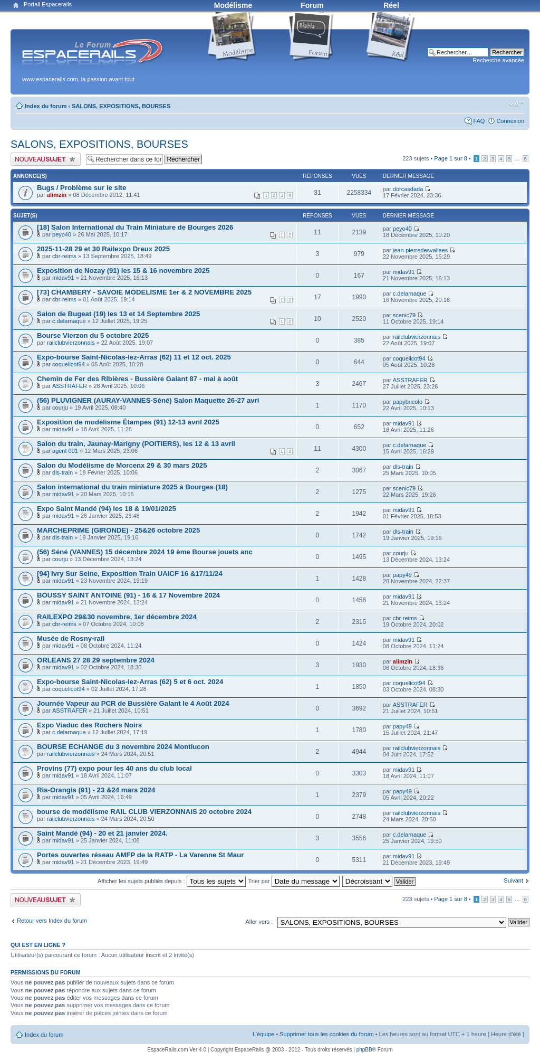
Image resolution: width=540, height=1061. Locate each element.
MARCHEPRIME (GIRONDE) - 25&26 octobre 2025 (118, 530)
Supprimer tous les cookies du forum (326, 1034)
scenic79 (404, 315)
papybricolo (407, 402)
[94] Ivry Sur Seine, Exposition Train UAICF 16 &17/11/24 (130, 573)
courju (60, 407)
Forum (312, 5)
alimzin (56, 195)
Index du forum (45, 106)
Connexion (510, 121)
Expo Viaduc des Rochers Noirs (89, 725)
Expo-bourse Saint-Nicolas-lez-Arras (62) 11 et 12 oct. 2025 (134, 357)
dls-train (62, 472)
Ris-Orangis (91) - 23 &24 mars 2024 (96, 790)
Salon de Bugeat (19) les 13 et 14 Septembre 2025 (118, 314)
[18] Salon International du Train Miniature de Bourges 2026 (135, 227)
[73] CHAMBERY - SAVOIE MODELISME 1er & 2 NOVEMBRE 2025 (144, 292)
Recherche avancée (498, 60)
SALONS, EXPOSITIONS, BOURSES (121, 106)
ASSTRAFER (69, 386)
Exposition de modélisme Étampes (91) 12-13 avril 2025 (128, 422)
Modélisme (233, 5)
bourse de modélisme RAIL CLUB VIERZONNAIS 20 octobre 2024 (144, 812)
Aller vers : (259, 921)
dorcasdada (408, 189)
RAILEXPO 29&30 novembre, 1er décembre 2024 (117, 617)
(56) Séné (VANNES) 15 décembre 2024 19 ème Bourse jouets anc (145, 552)
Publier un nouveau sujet (46, 159)
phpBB (364, 1050)
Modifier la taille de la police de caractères (516, 104)
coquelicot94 (68, 364)
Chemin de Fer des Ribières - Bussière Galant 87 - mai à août (137, 379)
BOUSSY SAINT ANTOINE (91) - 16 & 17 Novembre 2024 (128, 595)
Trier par (293, 881)
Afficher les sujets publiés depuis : (172, 881)
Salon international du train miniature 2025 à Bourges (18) (132, 487)
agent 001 (65, 451)
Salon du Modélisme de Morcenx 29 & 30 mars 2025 (122, 465)
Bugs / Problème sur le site (81, 188)
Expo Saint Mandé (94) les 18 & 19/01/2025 (106, 509)
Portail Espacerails (48, 4)
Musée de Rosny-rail (70, 638)
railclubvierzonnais (71, 342)
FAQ (479, 121)
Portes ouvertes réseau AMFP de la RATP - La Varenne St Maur (140, 855)
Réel (391, 5)
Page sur (450, 158)
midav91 (63, 277)
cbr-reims (64, 256)
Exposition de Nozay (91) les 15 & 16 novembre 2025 (123, 270)
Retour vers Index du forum (52, 920)
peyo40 (61, 234)
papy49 (402, 575)
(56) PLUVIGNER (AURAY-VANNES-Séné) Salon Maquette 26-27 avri (148, 400)
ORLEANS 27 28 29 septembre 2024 (96, 660)
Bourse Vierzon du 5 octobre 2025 (93, 335)
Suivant (513, 880)
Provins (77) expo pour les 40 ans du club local (114, 768)
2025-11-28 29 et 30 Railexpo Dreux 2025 (103, 249)
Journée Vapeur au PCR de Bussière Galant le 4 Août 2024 (133, 703)
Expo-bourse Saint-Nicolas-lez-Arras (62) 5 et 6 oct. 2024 (130, 682)
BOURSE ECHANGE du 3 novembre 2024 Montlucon (123, 747)
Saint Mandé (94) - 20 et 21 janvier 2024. (102, 833)
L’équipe (263, 1034)
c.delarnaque (410, 293)
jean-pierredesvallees (420, 250)
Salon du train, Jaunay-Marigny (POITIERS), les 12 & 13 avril (136, 444)
